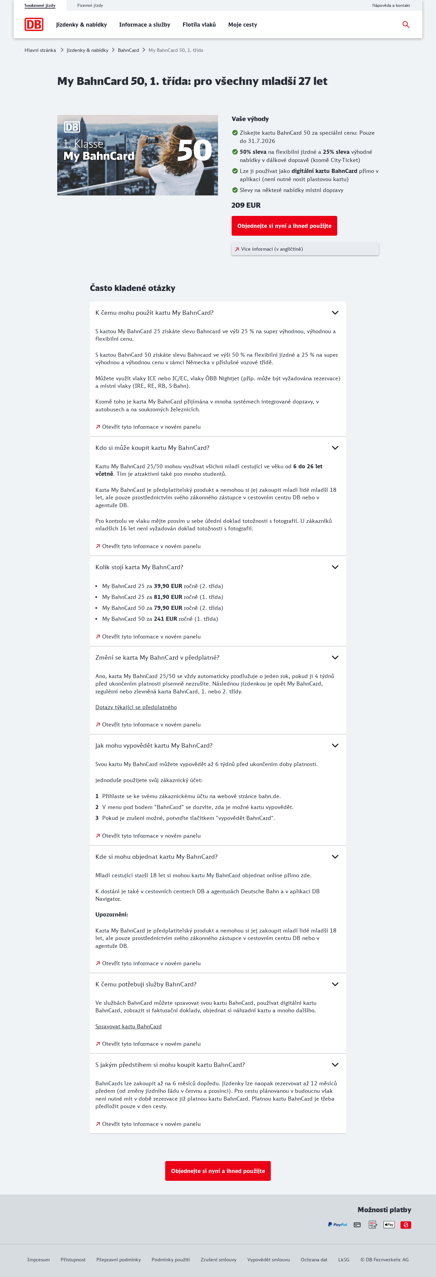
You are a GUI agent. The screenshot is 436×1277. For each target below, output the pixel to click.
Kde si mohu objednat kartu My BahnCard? (218, 856)
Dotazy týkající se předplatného (136, 707)
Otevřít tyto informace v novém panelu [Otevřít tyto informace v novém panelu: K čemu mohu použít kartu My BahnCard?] (151, 426)
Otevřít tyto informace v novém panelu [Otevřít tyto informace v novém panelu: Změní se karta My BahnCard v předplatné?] (151, 724)
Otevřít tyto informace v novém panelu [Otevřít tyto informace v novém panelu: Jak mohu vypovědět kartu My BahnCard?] (151, 835)
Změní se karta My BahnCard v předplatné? (218, 657)
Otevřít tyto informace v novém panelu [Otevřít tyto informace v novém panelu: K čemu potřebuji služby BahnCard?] (151, 1043)
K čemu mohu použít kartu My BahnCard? (218, 312)
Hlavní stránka (40, 50)
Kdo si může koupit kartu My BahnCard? (218, 447)
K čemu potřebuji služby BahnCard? (218, 984)
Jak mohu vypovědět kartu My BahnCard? (218, 745)
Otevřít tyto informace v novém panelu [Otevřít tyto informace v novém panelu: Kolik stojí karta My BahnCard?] (151, 636)
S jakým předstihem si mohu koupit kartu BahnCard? (218, 1064)
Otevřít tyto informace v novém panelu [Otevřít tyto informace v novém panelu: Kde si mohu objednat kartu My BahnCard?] (151, 963)
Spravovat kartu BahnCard (128, 1026)
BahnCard (128, 50)
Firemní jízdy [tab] (90, 5)
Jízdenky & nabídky (87, 50)
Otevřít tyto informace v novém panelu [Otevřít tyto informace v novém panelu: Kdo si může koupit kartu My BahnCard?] (151, 546)
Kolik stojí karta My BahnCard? (218, 566)
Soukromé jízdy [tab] (40, 5)
